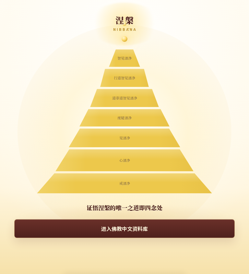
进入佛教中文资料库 (124, 228)
